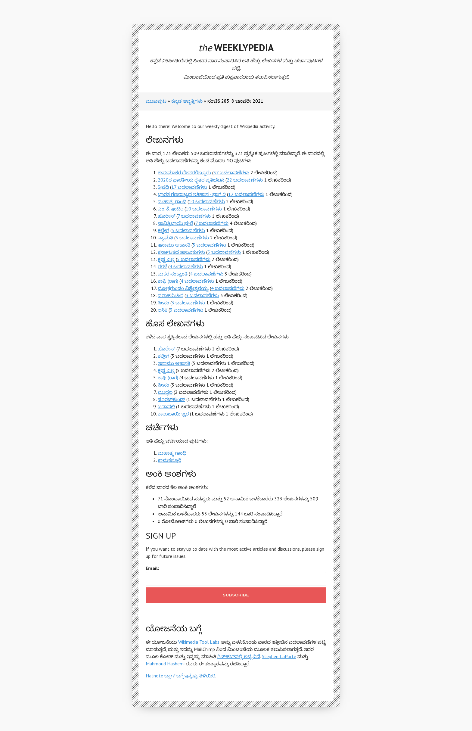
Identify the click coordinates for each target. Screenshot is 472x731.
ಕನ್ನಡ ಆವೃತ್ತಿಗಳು (187, 101)
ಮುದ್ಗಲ (165, 392)
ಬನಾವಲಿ (166, 406)
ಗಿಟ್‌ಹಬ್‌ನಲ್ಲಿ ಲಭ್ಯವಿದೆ (238, 656)
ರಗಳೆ (162, 266)
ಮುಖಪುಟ (156, 101)
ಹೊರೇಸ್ (166, 216)
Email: (152, 568)
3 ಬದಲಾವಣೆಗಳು (202, 295)
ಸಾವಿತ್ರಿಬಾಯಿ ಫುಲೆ (175, 223)
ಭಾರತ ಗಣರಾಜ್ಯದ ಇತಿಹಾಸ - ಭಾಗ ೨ (192, 194)
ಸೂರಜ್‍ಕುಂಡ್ (171, 399)
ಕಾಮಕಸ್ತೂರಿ (169, 460)
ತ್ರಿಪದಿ (163, 187)
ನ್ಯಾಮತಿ (165, 238)
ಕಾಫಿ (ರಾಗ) (168, 281)
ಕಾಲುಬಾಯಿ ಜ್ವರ (173, 414)
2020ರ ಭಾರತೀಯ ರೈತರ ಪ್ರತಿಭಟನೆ (191, 180)
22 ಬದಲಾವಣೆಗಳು (245, 180)
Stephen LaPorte (279, 656)
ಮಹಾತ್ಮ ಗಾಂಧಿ (172, 201)
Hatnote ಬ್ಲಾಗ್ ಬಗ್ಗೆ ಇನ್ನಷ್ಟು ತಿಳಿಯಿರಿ (180, 676)
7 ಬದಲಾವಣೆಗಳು (194, 216)
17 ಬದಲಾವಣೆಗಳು (189, 187)
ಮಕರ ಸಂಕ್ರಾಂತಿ (173, 274)
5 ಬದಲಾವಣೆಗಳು (188, 230)
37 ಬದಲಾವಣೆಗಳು (231, 173)
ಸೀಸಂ (163, 303)
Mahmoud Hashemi (165, 664)
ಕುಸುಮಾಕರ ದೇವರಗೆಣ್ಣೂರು (184, 173)
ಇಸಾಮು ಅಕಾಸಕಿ (174, 245)
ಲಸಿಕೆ (162, 310)
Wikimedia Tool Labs (198, 642)
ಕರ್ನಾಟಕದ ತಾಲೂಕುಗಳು (181, 252)
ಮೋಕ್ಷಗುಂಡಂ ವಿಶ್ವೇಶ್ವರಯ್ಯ (183, 288)
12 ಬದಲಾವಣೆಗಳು (246, 194)
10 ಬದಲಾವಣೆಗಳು (207, 201)
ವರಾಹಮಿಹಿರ (170, 295)
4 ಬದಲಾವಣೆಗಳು (186, 266)
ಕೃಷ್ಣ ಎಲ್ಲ (166, 259)
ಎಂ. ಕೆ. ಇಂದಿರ (170, 209)
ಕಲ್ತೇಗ (163, 230)
